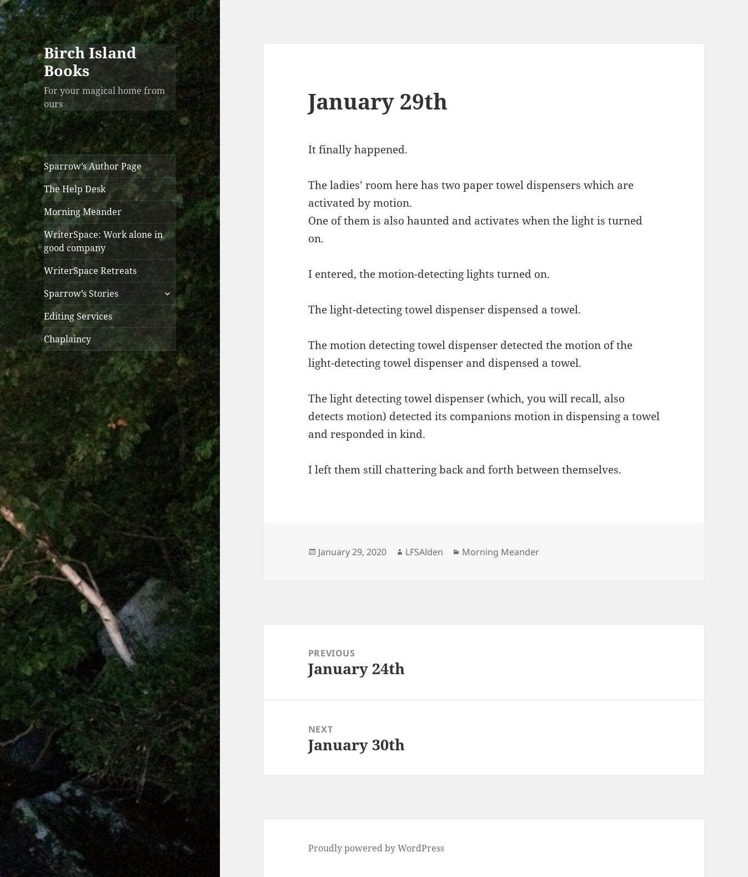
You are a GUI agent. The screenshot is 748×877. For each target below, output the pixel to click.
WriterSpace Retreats (90, 271)
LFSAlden (424, 552)
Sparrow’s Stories (81, 293)
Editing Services (78, 316)
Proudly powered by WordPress (376, 848)
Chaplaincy (67, 339)
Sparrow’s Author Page (93, 166)
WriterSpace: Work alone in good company (103, 241)
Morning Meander (83, 212)
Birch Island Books (90, 61)
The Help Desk (75, 189)
